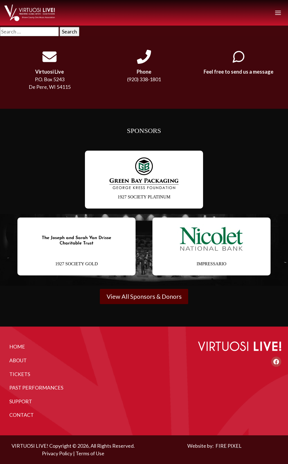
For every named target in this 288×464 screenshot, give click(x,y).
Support (20, 401)
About (18, 360)
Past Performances (36, 387)
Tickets (19, 374)
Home (17, 346)
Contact (21, 415)
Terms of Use (90, 453)
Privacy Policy (57, 453)
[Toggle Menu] (278, 13)
